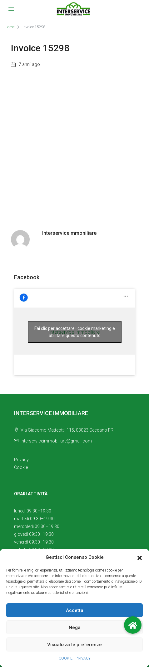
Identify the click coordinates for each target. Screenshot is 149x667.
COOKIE (65, 658)
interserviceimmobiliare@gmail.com (56, 440)
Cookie (21, 467)
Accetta (74, 610)
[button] (140, 557)
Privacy (21, 459)
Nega (75, 627)
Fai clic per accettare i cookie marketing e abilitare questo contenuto (74, 332)
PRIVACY (83, 658)
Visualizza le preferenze (74, 644)
